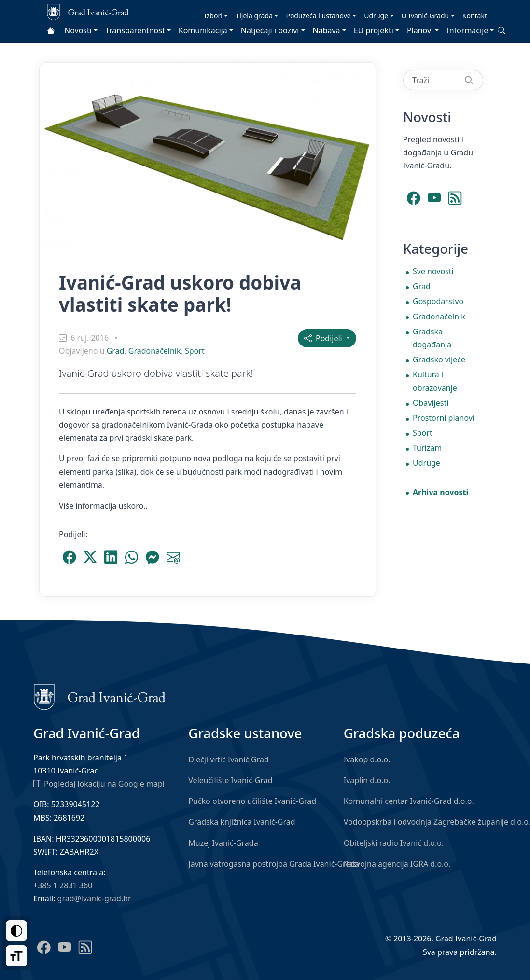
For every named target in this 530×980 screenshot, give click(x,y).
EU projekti (373, 30)
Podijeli (324, 338)
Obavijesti (430, 403)
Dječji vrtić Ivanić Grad (228, 759)
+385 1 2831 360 (62, 885)
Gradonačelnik (154, 350)
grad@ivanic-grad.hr (94, 898)
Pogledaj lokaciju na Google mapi (99, 783)
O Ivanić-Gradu (425, 15)
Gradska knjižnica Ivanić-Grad (241, 821)
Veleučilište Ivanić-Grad (230, 780)
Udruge (376, 15)
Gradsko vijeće (439, 359)
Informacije (467, 30)
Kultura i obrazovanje (435, 381)
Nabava (326, 30)
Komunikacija (203, 30)
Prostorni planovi (443, 418)
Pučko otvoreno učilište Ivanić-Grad (252, 801)
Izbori (213, 15)
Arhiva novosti (440, 492)
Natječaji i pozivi (270, 30)
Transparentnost (135, 30)
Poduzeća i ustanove (318, 15)
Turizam (427, 447)
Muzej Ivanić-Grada (223, 843)
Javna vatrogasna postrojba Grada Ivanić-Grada (273, 863)
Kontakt (474, 15)
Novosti (78, 30)
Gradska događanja (432, 338)
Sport (195, 350)
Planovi (420, 30)
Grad (116, 350)
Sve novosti (433, 271)
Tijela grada (254, 15)
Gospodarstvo (438, 301)
